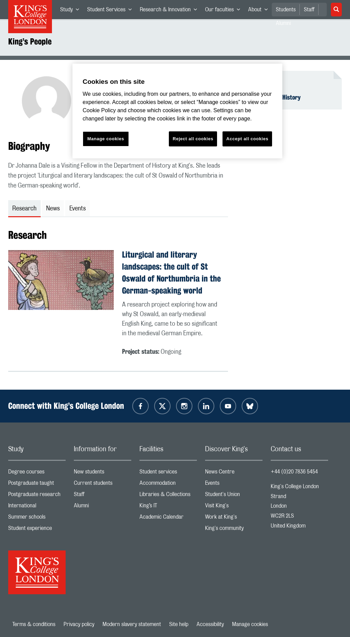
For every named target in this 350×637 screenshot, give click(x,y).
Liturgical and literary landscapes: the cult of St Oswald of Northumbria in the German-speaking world (171, 272)
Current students (102, 484)
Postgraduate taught (37, 484)
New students (102, 473)
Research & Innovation (170, 11)
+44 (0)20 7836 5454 (294, 471)
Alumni (102, 507)
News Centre (233, 473)
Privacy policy (79, 624)
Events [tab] (77, 209)
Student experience (37, 529)
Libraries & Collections (168, 496)
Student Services (111, 11)
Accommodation (168, 484)
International (37, 507)
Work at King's (233, 518)
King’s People (30, 41)
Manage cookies (250, 624)
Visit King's (233, 507)
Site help (178, 624)
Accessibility (210, 624)
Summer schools (37, 518)
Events (233, 484)
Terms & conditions (33, 624)
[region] (177, 111)
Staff (309, 9)
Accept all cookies (247, 138)
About (260, 11)
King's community (233, 529)
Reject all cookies (193, 138)
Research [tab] (24, 209)
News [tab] (53, 209)
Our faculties (224, 11)
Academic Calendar (168, 518)
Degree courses (37, 473)
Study (71, 11)
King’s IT (168, 507)
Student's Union (233, 496)
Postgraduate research (37, 496)
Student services (168, 473)
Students (286, 9)
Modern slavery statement (132, 624)
